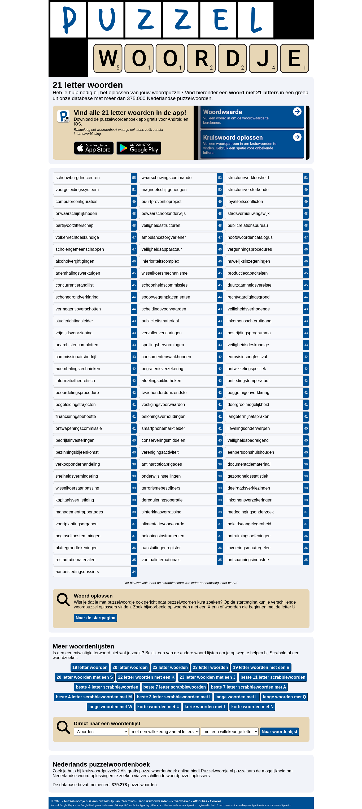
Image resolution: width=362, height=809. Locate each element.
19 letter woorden (89, 667)
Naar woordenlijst (279, 731)
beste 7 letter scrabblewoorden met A (248, 687)
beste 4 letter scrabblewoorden (107, 687)
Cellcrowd (128, 801)
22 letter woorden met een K (146, 677)
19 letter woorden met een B (261, 667)
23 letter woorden (210, 667)
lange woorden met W (110, 706)
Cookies (215, 801)
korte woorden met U (158, 706)
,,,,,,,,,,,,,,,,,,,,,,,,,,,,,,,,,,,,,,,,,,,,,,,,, (164, 732)
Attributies (200, 801)
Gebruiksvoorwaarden (152, 801)
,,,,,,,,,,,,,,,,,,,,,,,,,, (230, 732)
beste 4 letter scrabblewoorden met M (94, 697)
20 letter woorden (129, 667)
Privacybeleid (180, 801)
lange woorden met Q (284, 697)
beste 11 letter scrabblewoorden (273, 677)
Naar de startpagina (95, 618)
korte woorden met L (205, 706)
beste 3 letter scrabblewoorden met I (173, 697)
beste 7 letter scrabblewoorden (174, 687)
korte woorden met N (252, 706)
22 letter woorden (170, 667)
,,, (101, 732)
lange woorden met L (237, 697)
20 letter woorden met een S (84, 677)
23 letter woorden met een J (207, 677)
